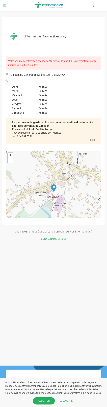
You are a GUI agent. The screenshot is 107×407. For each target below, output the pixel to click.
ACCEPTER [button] (44, 400)
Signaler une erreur (53, 239)
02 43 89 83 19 (25, 136)
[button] (54, 188)
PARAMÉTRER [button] (66, 400)
